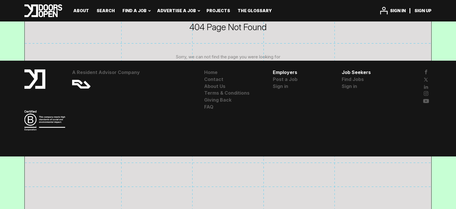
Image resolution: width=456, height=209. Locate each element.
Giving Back (217, 100)
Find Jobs (353, 79)
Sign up (423, 10)
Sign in (398, 10)
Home (211, 72)
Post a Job (285, 79)
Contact (213, 79)
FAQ (208, 107)
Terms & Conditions (227, 93)
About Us (214, 86)
